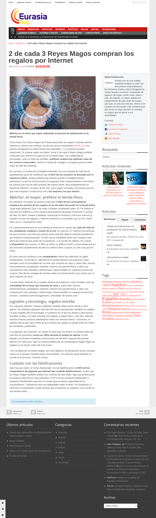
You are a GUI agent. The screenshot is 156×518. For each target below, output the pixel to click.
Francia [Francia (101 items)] (135, 299)
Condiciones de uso (43, 2)
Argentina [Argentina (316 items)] (118, 285)
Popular (125, 220)
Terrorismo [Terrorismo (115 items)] (107, 315)
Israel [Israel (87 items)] (132, 302)
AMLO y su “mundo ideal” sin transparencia (29, 451)
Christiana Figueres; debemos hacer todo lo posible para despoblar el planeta (125, 447)
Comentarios (140, 220)
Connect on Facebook (118, 129)
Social (95, 29)
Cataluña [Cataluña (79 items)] (112, 289)
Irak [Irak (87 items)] (119, 302)
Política (73, 29)
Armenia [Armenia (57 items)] (130, 285)
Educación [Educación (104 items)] (107, 295)
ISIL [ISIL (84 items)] (127, 302)
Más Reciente (109, 219)
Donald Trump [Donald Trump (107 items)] (137, 291)
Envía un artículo (93, 2)
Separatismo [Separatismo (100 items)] (118, 312)
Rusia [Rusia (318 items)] (106, 312)
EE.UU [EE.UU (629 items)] (119, 295)
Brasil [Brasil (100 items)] (105, 288)
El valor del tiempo (18, 456)
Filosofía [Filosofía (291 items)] (124, 299)
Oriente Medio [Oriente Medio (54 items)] (141, 306)
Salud (84, 29)
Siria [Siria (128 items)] (127, 312)
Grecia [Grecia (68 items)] (114, 303)
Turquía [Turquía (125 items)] (118, 315)
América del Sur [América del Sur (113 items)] (122, 282)
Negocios (33, 29)
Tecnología (109, 29)
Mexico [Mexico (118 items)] (119, 305)
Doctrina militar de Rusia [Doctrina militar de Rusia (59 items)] (119, 292)
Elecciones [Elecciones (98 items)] (135, 295)
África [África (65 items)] (126, 319)
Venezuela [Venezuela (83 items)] (119, 319)
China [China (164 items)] (120, 288)
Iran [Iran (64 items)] (123, 303)
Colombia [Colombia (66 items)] (129, 289)
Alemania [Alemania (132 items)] (107, 281)
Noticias (47, 29)
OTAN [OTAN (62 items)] (104, 309)
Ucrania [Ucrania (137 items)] (127, 315)
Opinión (60, 29)
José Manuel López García (119, 249)
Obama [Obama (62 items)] (126, 306)
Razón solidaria (114, 245)
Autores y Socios (75, 2)
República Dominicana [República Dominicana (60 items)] (139, 309)
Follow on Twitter (115, 124)
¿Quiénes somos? (24, 2)
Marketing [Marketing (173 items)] (108, 305)
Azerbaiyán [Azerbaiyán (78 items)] (138, 285)
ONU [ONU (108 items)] (132, 305)
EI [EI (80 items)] (128, 296)
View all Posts (114, 134)
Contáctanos (60, 2)
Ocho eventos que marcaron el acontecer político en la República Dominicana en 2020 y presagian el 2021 (127, 469)
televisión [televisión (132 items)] (136, 312)
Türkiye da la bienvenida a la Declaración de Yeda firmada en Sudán (48, 37)
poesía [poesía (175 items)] (125, 308)
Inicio (11, 2)
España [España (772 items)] (109, 298)
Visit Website (114, 138)
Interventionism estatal (117, 257)
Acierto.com (17, 66)
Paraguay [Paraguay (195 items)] (113, 308)
